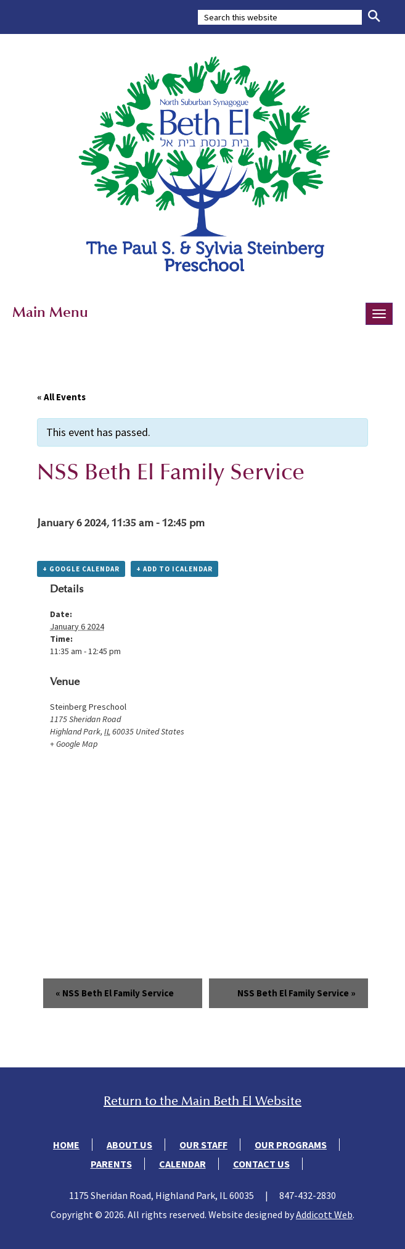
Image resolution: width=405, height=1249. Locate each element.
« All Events (61, 397)
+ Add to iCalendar (174, 569)
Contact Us (261, 1164)
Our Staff (203, 1144)
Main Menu (50, 312)
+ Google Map (73, 743)
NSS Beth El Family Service (114, 993)
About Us (129, 1144)
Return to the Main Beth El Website (202, 1101)
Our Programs (291, 1144)
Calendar (182, 1164)
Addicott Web (324, 1214)
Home (66, 1144)
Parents (111, 1164)
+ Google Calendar (81, 569)
